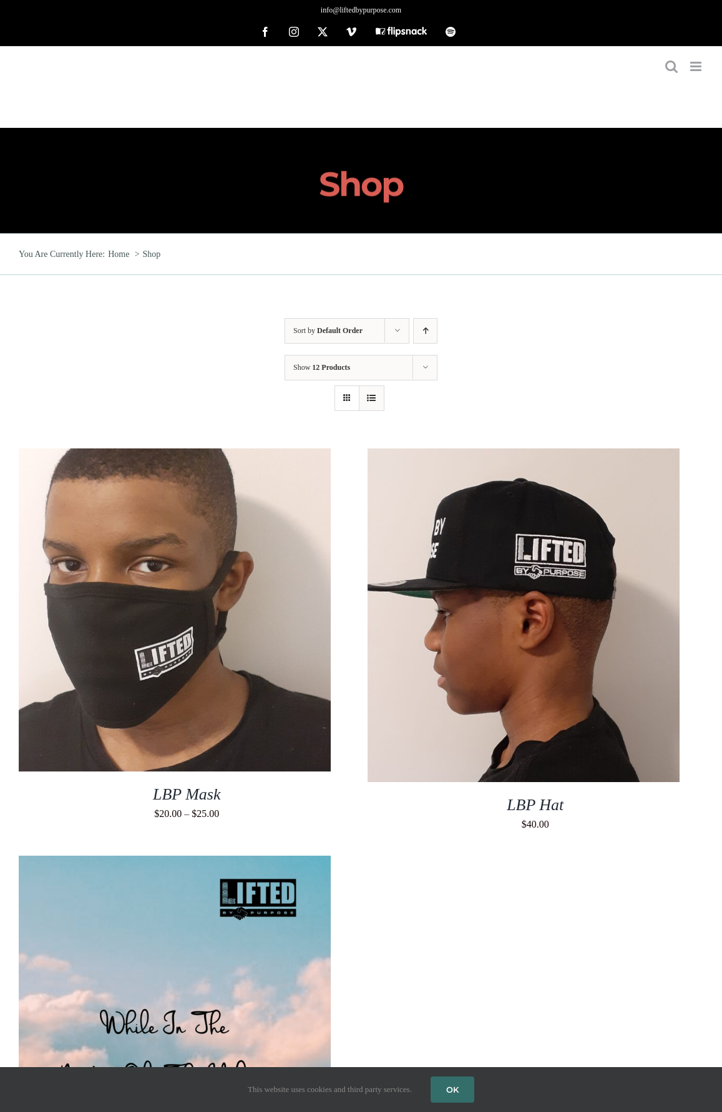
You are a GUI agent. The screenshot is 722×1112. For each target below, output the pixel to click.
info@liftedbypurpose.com (361, 10)
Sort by (328, 330)
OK (452, 1090)
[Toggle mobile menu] (696, 66)
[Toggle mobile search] (671, 66)
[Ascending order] (425, 331)
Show (321, 367)
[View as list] (371, 398)
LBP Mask (186, 794)
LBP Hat (535, 805)
